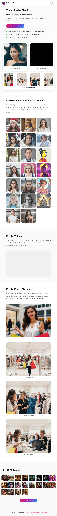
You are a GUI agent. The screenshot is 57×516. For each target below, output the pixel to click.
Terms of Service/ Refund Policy (39, 512)
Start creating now (28, 500)
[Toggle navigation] (52, 3)
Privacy (27, 512)
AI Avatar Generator (11, 3)
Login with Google (15, 26)
